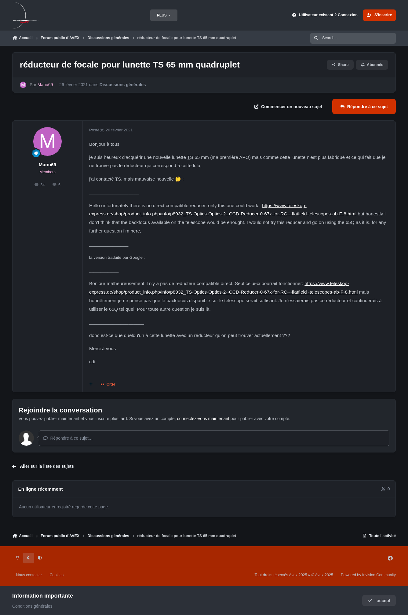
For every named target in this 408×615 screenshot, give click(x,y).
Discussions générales (123, 84)
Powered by (368, 575)
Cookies (56, 575)
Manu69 (47, 164)
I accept (379, 600)
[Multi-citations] (91, 385)
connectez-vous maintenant (203, 418)
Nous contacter (29, 575)
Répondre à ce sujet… (68, 438)
